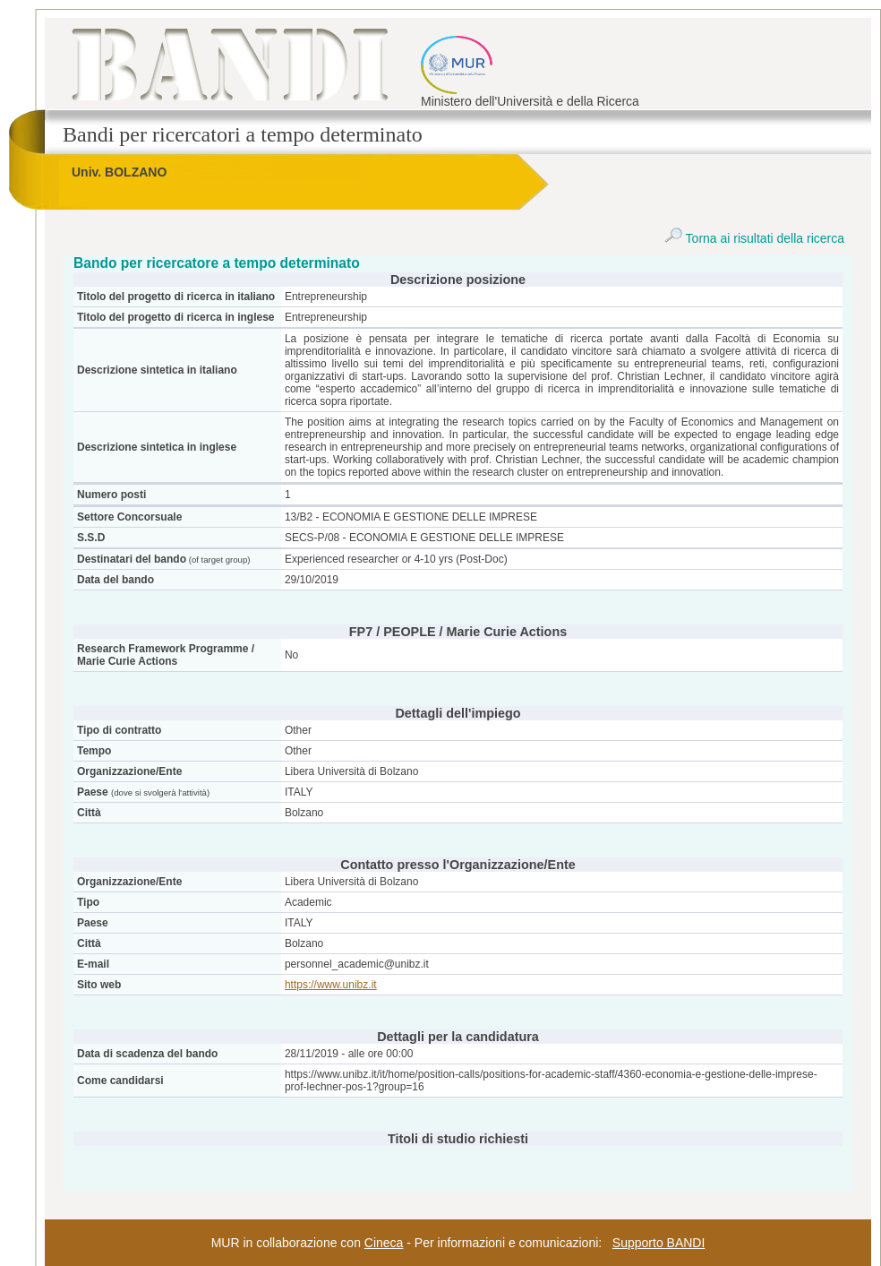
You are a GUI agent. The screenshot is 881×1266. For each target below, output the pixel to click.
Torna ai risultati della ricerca (754, 238)
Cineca (384, 1243)
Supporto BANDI (659, 1243)
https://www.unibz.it (331, 984)
